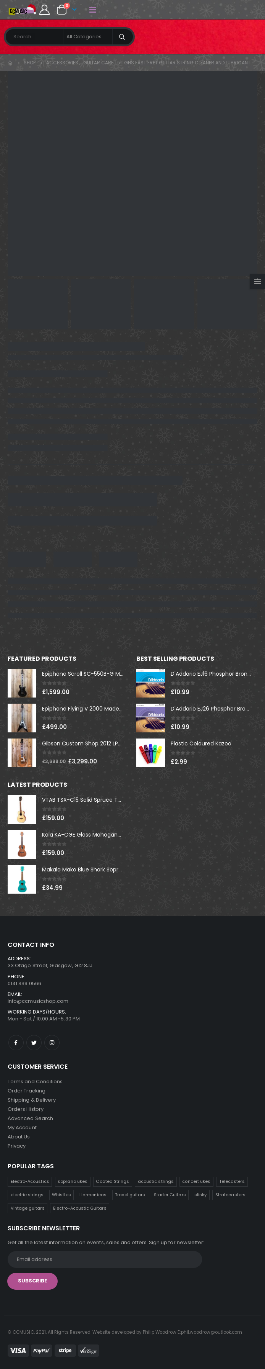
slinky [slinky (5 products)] (200, 1195)
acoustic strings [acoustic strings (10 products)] (156, 1181)
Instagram (52, 1042)
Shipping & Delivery (32, 1100)
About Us (19, 1136)
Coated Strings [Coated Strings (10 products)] (112, 1181)
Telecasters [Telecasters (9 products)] (232, 1181)
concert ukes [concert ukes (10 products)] (196, 1181)
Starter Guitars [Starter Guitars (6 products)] (170, 1195)
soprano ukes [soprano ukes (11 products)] (72, 1181)
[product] (22, 683)
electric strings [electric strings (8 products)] (27, 1195)
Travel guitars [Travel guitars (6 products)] (130, 1195)
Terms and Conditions (35, 1081)
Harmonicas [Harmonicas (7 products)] (93, 1195)
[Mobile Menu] (92, 9)
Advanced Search (30, 1118)
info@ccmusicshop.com (38, 1001)
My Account (22, 1127)
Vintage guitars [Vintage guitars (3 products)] (28, 1208)
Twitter (34, 1042)
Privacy (17, 1146)
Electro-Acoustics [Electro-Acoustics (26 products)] (30, 1181)
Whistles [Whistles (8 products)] (61, 1195)
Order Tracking (26, 1090)
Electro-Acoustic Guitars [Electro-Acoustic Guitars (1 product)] (80, 1208)
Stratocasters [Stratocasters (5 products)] (230, 1195)
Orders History (26, 1109)
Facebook (16, 1042)
